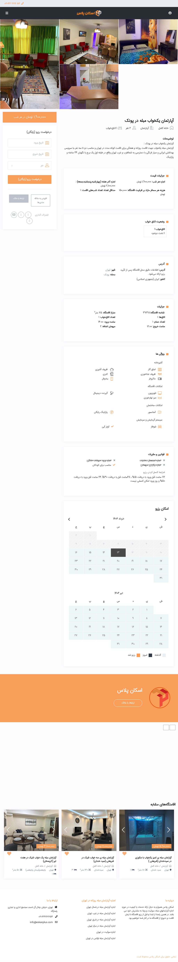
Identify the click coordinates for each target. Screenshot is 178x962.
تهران (107, 270)
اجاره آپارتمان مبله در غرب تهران (101, 913)
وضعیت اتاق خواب (156, 222)
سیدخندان (98, 870)
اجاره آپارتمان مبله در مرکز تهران (101, 926)
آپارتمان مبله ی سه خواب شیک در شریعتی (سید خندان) (98, 859)
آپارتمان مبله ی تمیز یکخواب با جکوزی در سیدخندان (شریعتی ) (153, 859)
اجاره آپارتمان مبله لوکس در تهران (100, 938)
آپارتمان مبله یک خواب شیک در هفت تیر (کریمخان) (38, 859)
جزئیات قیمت (159, 176)
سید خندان (156, 870)
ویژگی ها (162, 354)
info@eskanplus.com (41, 922)
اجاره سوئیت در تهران (105, 932)
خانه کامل (163, 128)
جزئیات (162, 307)
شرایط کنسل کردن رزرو (154, 472)
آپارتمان (144, 128)
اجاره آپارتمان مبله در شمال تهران (100, 907)
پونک (106, 275)
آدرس (163, 264)
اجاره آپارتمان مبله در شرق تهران (101, 920)
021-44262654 (46, 917)
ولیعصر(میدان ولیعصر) (36, 870)
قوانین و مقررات (158, 454)
